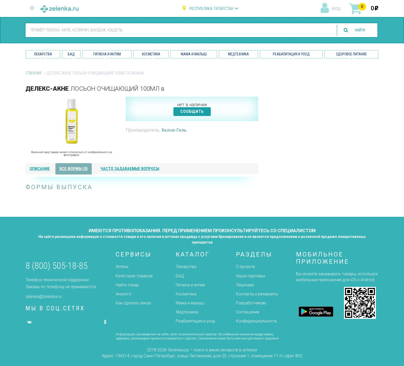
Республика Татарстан (211, 8)
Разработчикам (251, 303)
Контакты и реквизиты (257, 294)
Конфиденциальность (256, 321)
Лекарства (43, 54)
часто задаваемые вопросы (129, 168)
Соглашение (247, 312)
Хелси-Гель (174, 130)
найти (357, 30)
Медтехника (238, 54)
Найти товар (127, 284)
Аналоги (123, 294)
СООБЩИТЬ (192, 111)
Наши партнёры (250, 275)
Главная (33, 73)
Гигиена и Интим (107, 54)
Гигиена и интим (190, 284)
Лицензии (245, 284)
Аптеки (122, 266)
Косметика (151, 54)
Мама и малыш (194, 54)
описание (40, 168)
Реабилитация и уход (291, 54)
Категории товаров (134, 275)
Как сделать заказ (133, 303)
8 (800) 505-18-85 (57, 266)
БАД (71, 54)
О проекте (245, 266)
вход (336, 9)
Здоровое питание (351, 54)
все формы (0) (74, 168)
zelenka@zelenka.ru (44, 296)
